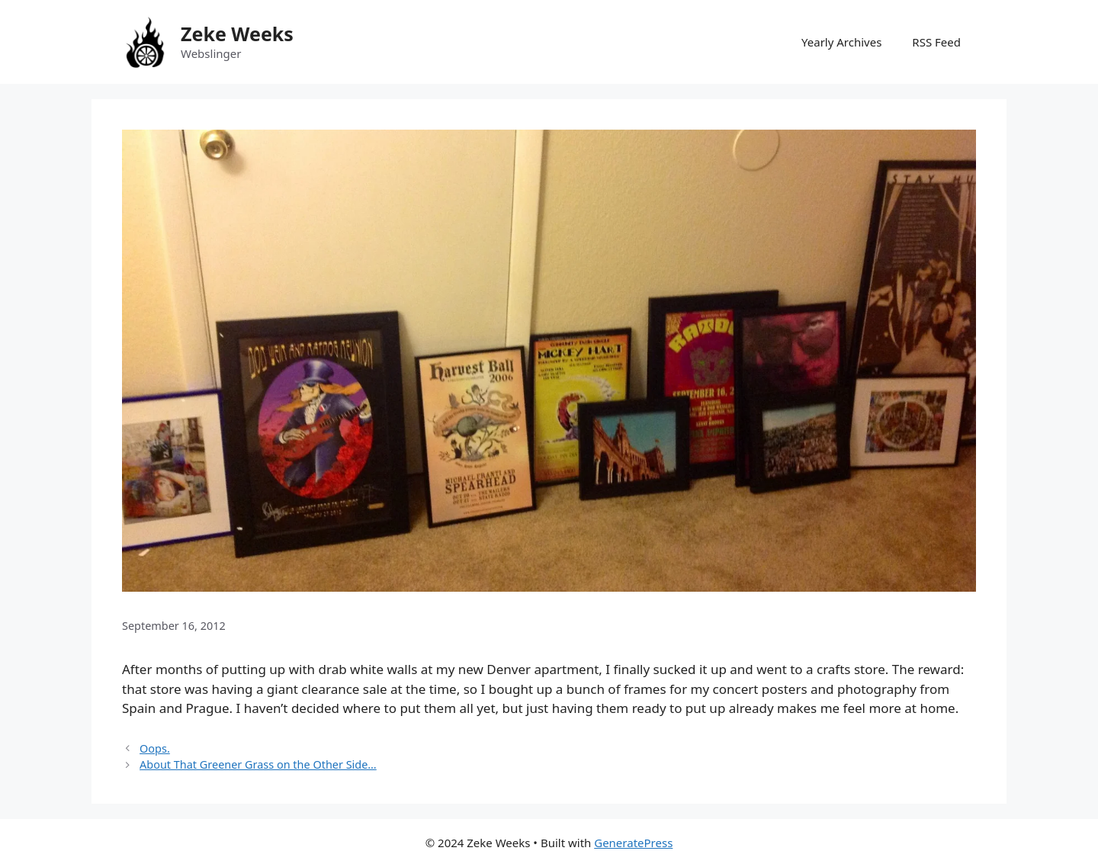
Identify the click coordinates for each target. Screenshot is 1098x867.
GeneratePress (633, 842)
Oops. (155, 748)
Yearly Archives (841, 42)
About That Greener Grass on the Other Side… (258, 764)
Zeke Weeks (237, 34)
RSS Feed (936, 42)
